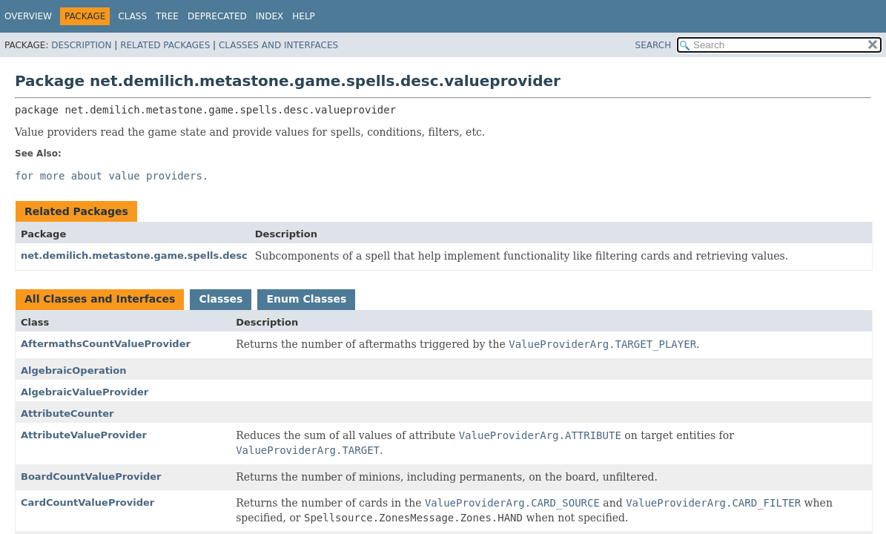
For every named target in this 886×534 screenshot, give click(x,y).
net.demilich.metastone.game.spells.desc (134, 255)
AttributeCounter (67, 413)
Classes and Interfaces (278, 45)
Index (270, 16)
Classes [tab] (220, 299)
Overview (28, 16)
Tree (167, 16)
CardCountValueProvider (87, 502)
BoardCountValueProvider (91, 476)
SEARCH (653, 45)
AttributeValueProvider (84, 435)
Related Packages (165, 45)
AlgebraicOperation (74, 370)
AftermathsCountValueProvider (106, 343)
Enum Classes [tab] (306, 299)
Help (303, 16)
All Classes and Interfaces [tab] (99, 299)
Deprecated (217, 16)
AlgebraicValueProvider (84, 392)
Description (81, 45)
